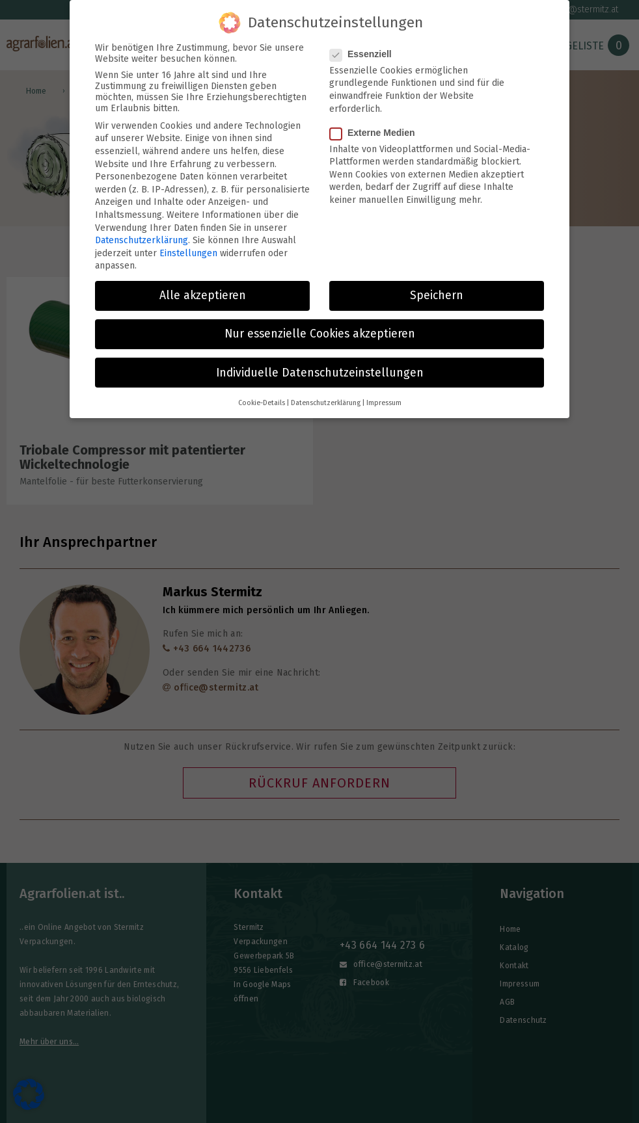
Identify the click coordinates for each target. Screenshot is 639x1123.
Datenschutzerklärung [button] (325, 395)
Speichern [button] (436, 289)
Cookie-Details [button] (261, 395)
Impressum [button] (383, 395)
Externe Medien (376, 125)
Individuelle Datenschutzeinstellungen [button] (320, 366)
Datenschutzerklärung (141, 233)
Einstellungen (188, 246)
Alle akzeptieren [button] (202, 289)
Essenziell (364, 47)
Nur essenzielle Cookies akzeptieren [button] (319, 327)
